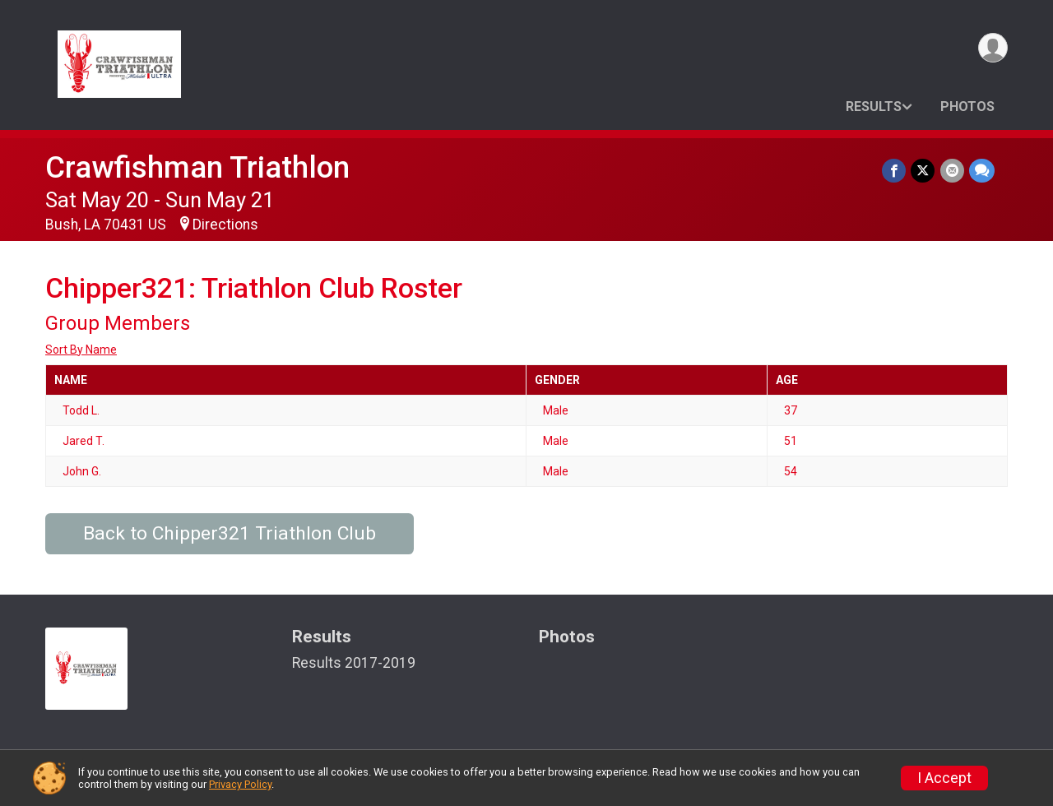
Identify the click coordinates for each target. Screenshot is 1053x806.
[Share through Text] (982, 171)
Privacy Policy (240, 784)
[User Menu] (992, 48)
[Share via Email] (952, 171)
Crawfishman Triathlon (197, 167)
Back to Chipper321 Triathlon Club (229, 533)
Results (874, 106)
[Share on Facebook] (895, 171)
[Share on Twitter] (923, 171)
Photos (967, 106)
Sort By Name (81, 349)
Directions (225, 224)
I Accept (944, 778)
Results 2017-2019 (353, 663)
